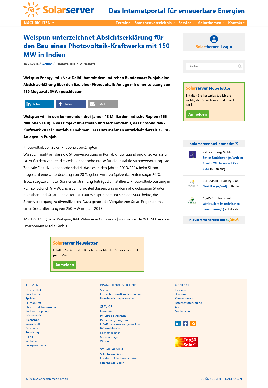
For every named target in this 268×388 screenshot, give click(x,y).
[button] (39, 104)
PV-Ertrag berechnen (113, 316)
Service (184, 22)
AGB (177, 307)
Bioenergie (32, 320)
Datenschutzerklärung (188, 303)
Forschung (32, 332)
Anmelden (64, 264)
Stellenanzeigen (110, 337)
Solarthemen (209, 22)
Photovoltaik (65, 64)
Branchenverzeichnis (153, 22)
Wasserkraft (33, 324)
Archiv (47, 64)
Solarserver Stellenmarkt (214, 144)
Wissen (104, 341)
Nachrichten (37, 22)
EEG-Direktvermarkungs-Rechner (120, 324)
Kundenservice (184, 298)
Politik (29, 337)
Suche (104, 290)
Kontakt (235, 22)
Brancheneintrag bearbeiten (117, 298)
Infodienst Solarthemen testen (118, 358)
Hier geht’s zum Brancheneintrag (120, 294)
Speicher (31, 298)
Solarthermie (33, 294)
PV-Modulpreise (110, 328)
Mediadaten (182, 311)
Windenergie (33, 315)
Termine (123, 22)
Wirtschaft (87, 64)
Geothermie (33, 328)
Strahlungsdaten (110, 333)
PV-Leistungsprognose (114, 320)
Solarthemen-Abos (111, 354)
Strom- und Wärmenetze (41, 307)
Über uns (180, 294)
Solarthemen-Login (112, 363)
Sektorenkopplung (37, 311)
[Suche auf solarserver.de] (239, 66)
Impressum (181, 290)
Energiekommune (36, 345)
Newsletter (106, 311)
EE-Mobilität (33, 303)
